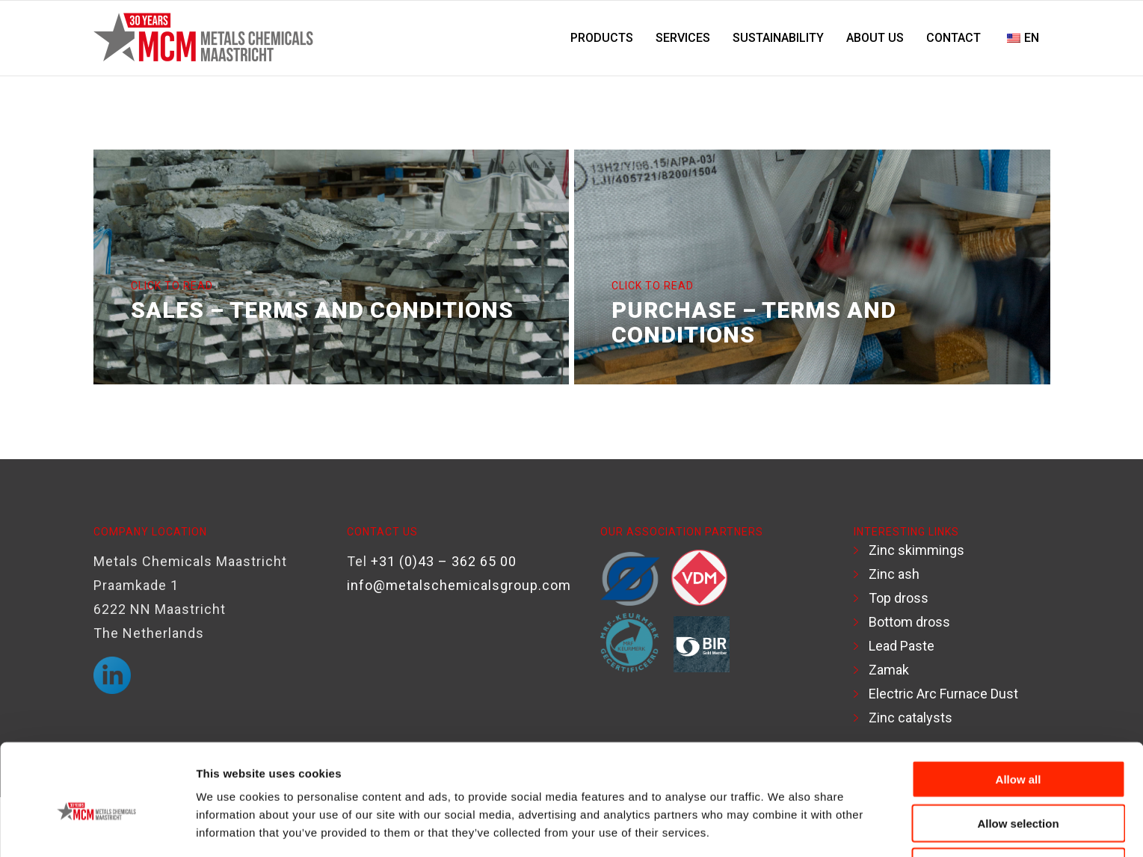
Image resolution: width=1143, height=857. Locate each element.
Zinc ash (894, 574)
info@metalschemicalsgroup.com (459, 585)
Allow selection (1018, 755)
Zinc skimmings (916, 550)
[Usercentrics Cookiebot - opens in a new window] (96, 828)
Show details (781, 827)
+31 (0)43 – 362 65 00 (444, 561)
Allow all (1018, 710)
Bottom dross (909, 622)
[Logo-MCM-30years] (205, 38)
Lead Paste (901, 646)
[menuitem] (601, 38)
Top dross (898, 598)
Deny (1018, 798)
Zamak (889, 670)
